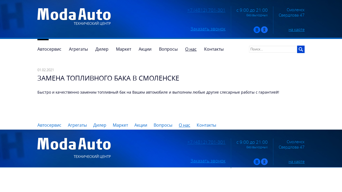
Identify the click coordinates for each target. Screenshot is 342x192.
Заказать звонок (208, 29)
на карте (297, 29)
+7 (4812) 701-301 (206, 10)
